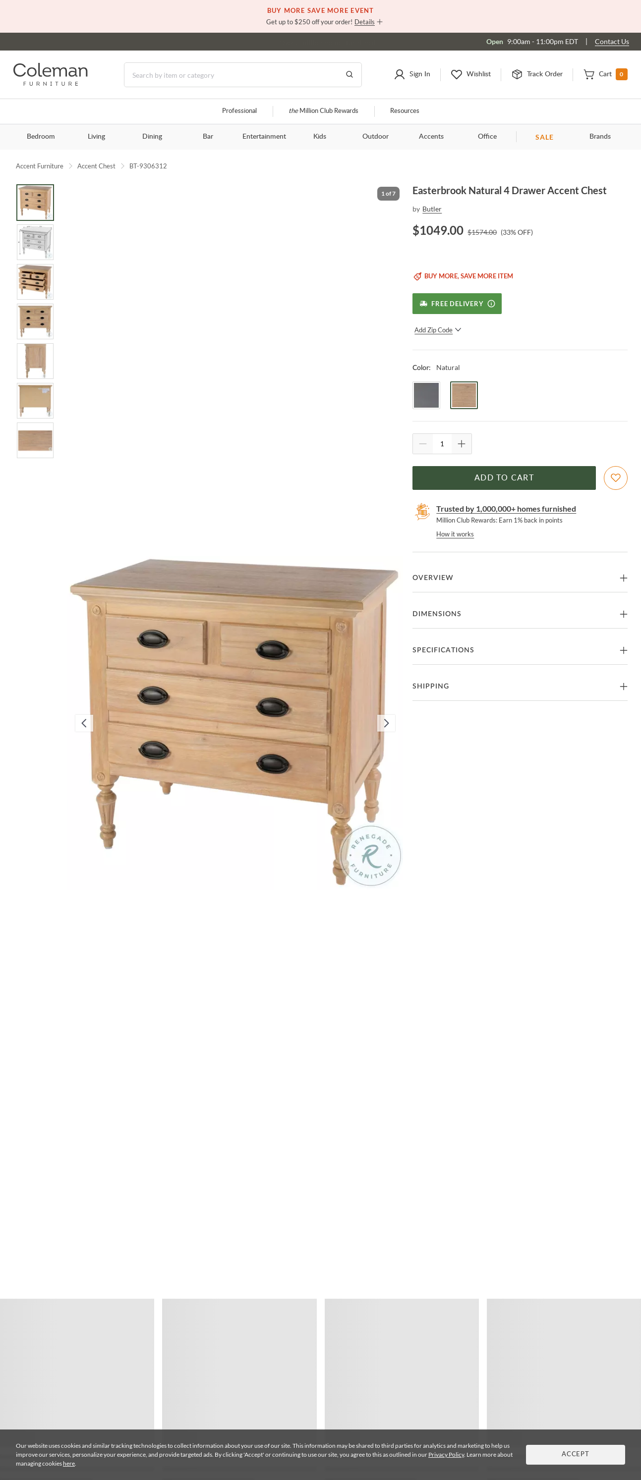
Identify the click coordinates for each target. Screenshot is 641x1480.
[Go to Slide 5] (35, 361)
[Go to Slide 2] (35, 242)
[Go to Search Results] (349, 75)
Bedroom (41, 136)
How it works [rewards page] (455, 534)
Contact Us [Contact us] (612, 41)
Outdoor (375, 136)
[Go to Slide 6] (35, 401)
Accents (431, 136)
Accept (575, 1454)
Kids (319, 136)
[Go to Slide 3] (35, 282)
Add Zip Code (438, 330)
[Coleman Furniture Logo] (50, 83)
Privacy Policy (446, 1454)
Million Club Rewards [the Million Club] (323, 111)
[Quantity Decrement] (423, 444)
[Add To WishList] (616, 478)
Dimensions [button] (437, 614)
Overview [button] (433, 578)
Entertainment (264, 136)
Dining (152, 136)
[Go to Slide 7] (35, 440)
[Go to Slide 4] (35, 321)
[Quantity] (442, 443)
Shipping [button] (430, 686)
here (69, 1463)
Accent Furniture (39, 166)
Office (487, 136)
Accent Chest (96, 166)
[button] (412, 74)
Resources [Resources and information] (404, 111)
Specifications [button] (443, 650)
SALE (544, 137)
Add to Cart (504, 478)
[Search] (242, 75)
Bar (208, 136)
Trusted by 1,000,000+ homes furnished (506, 508)
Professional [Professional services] (239, 111)
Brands (600, 136)
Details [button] (364, 22)
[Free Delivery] (456, 303)
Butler (432, 209)
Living (96, 136)
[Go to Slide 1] (35, 202)
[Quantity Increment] (461, 444)
